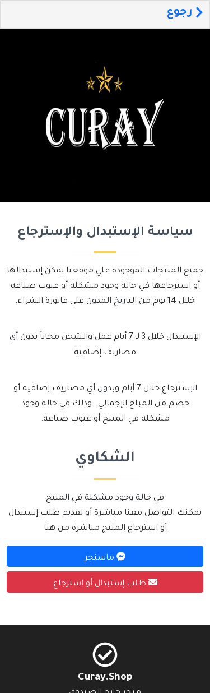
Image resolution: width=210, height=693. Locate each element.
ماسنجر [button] (105, 557)
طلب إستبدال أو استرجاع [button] (105, 583)
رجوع (184, 12)
